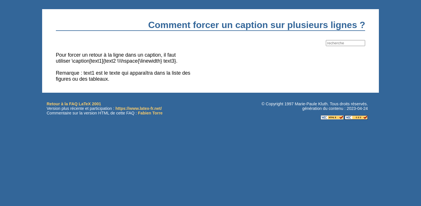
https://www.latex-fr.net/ (138, 108)
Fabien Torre (150, 113)
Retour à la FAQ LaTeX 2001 (74, 104)
